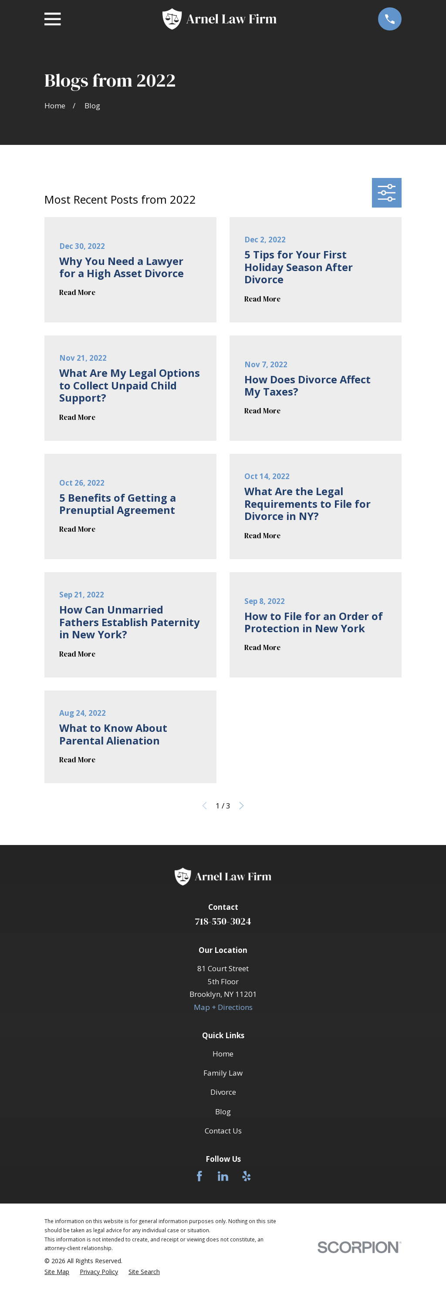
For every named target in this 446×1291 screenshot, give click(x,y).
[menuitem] (56, 1272)
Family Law (223, 1073)
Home (223, 1054)
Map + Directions (223, 1007)
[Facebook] (199, 1176)
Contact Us (223, 1131)
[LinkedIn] (223, 1176)
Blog (223, 1112)
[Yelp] (246, 1176)
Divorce (223, 1092)
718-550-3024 (223, 921)
